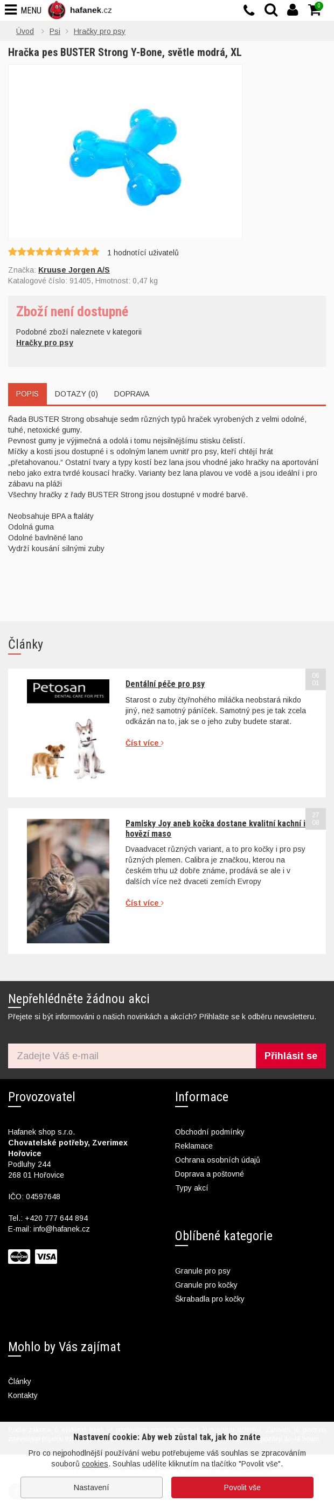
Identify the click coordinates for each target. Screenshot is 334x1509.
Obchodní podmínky (210, 1132)
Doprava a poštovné (209, 1174)
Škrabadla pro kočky (210, 1299)
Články (19, 1381)
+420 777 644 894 (56, 1218)
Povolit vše (242, 1487)
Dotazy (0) (76, 394)
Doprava (131, 394)
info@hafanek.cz (61, 1229)
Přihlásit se (291, 1056)
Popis (27, 394)
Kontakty (23, 1395)
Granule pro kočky (206, 1285)
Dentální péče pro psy (165, 684)
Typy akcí (191, 1188)
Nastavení (91, 1487)
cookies (95, 1463)
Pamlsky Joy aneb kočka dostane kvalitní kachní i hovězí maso (215, 828)
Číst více (145, 743)
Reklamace (194, 1146)
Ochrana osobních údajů (217, 1160)
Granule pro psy (203, 1271)
